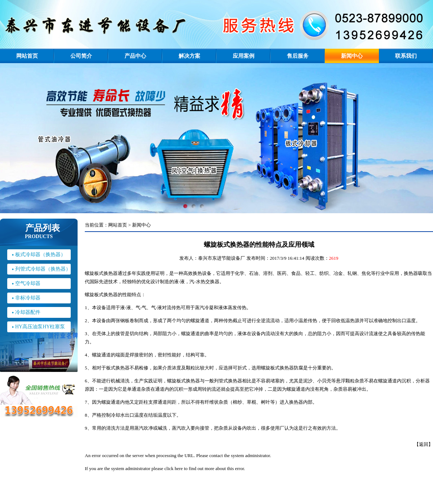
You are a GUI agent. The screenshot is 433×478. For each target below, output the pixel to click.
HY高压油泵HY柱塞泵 (40, 326)
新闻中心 (352, 56)
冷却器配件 (27, 312)
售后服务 (298, 56)
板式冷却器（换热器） (40, 254)
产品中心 (135, 56)
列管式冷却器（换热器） (43, 269)
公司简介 (81, 56)
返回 (423, 444)
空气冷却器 (27, 283)
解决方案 (189, 56)
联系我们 (406, 56)
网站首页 (27, 56)
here (179, 468)
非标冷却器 (27, 298)
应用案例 (243, 56)
